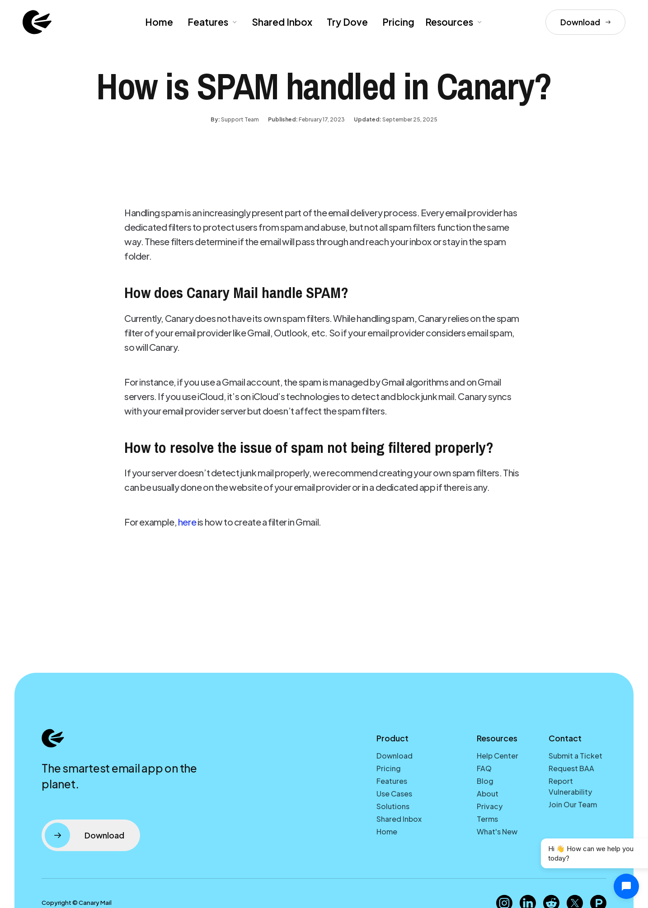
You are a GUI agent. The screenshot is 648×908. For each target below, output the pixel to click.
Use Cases (394, 793)
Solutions (392, 806)
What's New (497, 831)
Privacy (489, 806)
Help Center (497, 755)
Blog (485, 781)
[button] (211, 22)
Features (391, 781)
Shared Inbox (282, 22)
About (487, 793)
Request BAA (571, 768)
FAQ (484, 768)
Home (159, 22)
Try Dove (347, 22)
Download (394, 755)
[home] (37, 22)
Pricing (398, 22)
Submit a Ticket (575, 755)
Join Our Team (573, 804)
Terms (487, 819)
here (187, 521)
